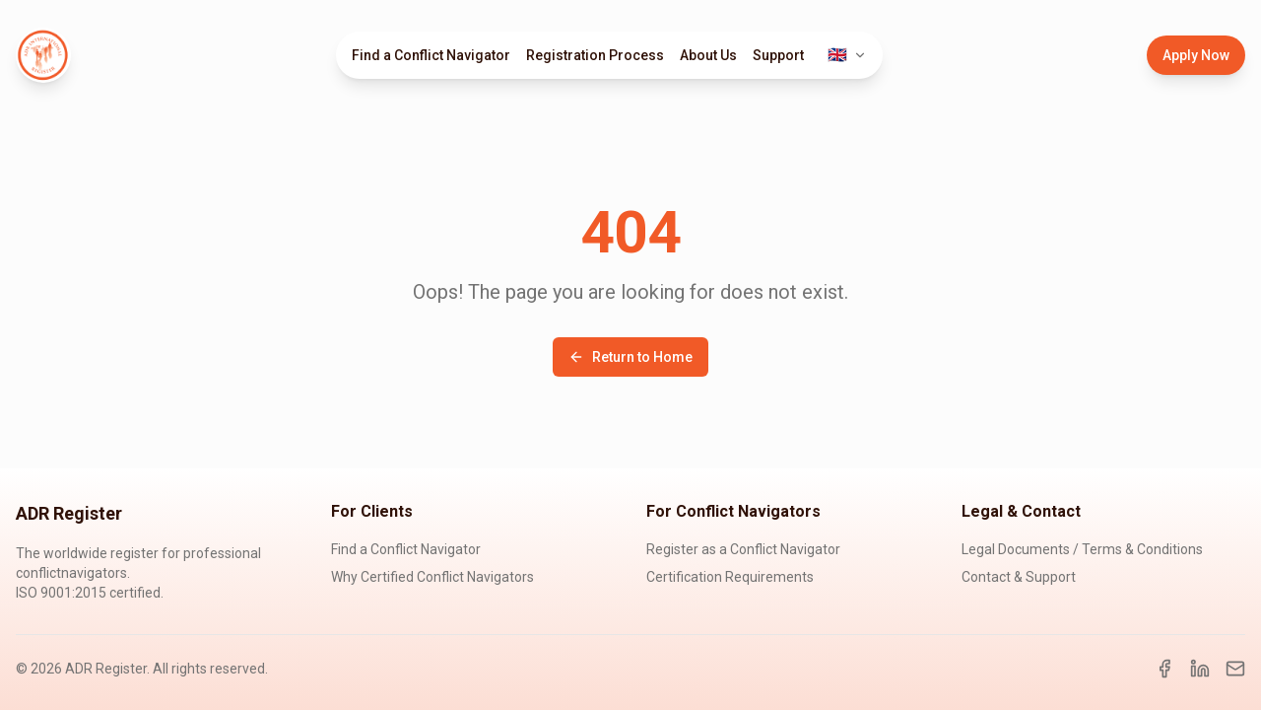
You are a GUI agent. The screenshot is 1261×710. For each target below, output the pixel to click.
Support (778, 55)
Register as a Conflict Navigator (743, 549)
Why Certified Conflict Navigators (432, 577)
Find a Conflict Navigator (431, 55)
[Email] (1235, 668)
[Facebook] (1164, 668)
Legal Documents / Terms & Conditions (1082, 549)
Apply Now (1195, 55)
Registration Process (595, 55)
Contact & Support (1019, 577)
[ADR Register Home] (43, 55)
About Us (708, 55)
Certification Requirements (730, 577)
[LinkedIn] (1200, 668)
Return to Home (630, 357)
